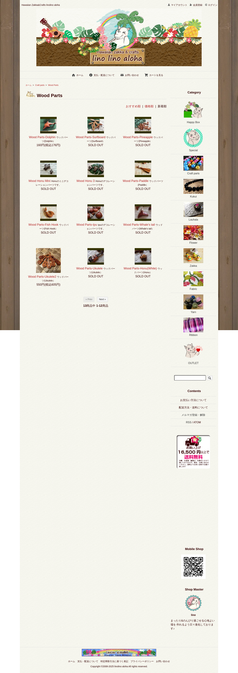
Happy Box (193, 112)
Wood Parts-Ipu (86, 224)
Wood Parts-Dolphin (42, 137)
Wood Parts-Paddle (136, 181)
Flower (193, 234)
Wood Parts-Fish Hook (43, 224)
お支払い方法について (193, 400)
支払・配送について (102, 75)
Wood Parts (55, 85)
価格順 (149, 106)
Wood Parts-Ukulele (89, 268)
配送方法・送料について (193, 407)
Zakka (193, 257)
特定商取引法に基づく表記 (114, 661)
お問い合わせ (129, 75)
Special (193, 140)
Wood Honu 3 (86, 181)
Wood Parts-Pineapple (138, 137)
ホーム (77, 75)
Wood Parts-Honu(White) (140, 268)
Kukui (193, 188)
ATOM (197, 422)
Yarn (193, 303)
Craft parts (39, 85)
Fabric (193, 280)
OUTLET (193, 352)
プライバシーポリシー (142, 661)
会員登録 (196, 5)
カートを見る (153, 75)
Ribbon (193, 327)
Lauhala (193, 211)
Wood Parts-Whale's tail (139, 224)
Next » (102, 299)
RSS (188, 422)
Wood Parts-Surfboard (90, 137)
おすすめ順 (133, 106)
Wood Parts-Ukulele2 (42, 276)
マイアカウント (177, 5)
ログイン (211, 5)
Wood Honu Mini (39, 181)
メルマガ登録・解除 (193, 415)
